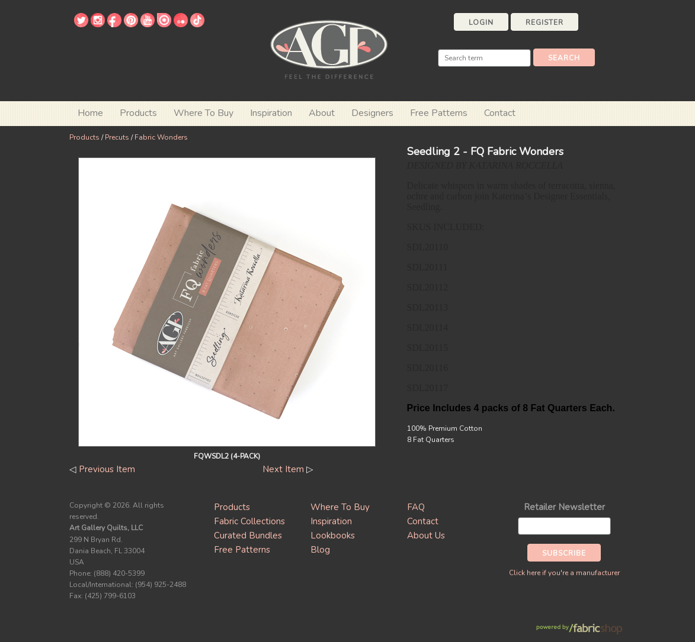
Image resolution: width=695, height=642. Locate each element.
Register (544, 22)
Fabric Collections (249, 521)
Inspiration (271, 113)
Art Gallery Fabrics (328, 48)
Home (90, 113)
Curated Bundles (248, 535)
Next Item (283, 469)
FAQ (416, 507)
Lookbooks (332, 535)
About (322, 113)
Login (481, 22)
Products (84, 137)
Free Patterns (438, 113)
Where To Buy (340, 507)
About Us (426, 535)
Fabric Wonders (161, 137)
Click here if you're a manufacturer (564, 573)
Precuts (117, 137)
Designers (372, 113)
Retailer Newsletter (564, 507)
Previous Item (107, 469)
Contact (499, 113)
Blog (320, 550)
